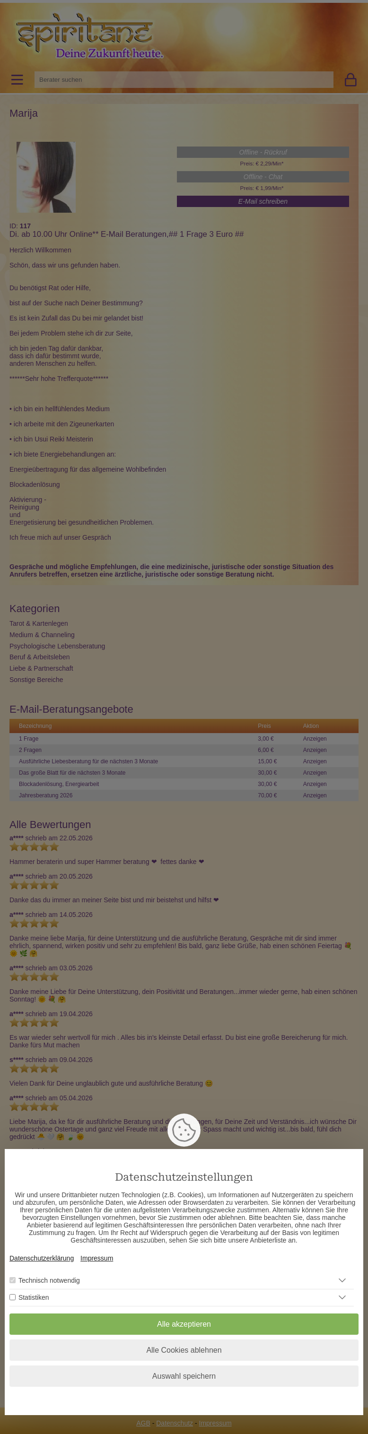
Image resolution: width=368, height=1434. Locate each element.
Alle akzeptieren (184, 1324)
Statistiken (33, 1297)
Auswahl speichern (184, 1376)
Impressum (96, 1258)
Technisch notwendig (49, 1280)
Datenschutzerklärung (41, 1258)
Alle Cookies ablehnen (183, 1350)
